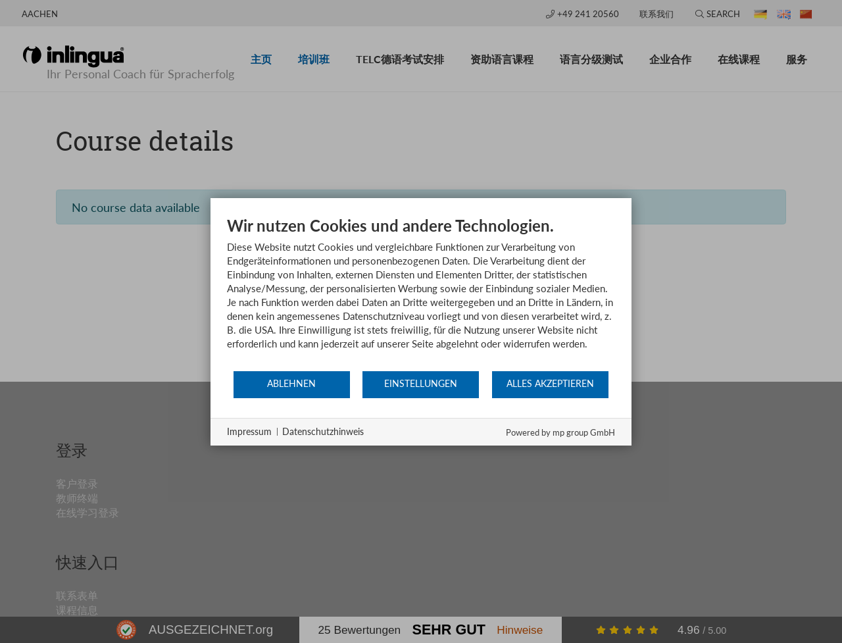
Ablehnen (291, 383)
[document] (421, 293)
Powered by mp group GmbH (560, 432)
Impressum (249, 431)
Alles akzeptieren (550, 383)
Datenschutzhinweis (323, 431)
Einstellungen (420, 383)
